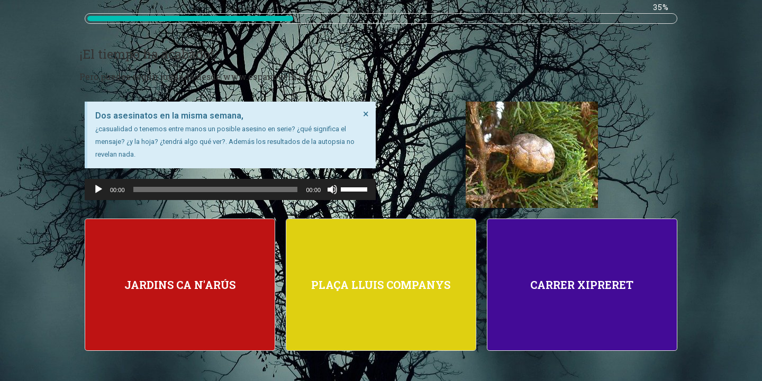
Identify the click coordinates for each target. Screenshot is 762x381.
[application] (230, 189)
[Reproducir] (98, 189)
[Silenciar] (332, 189)
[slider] (215, 189)
